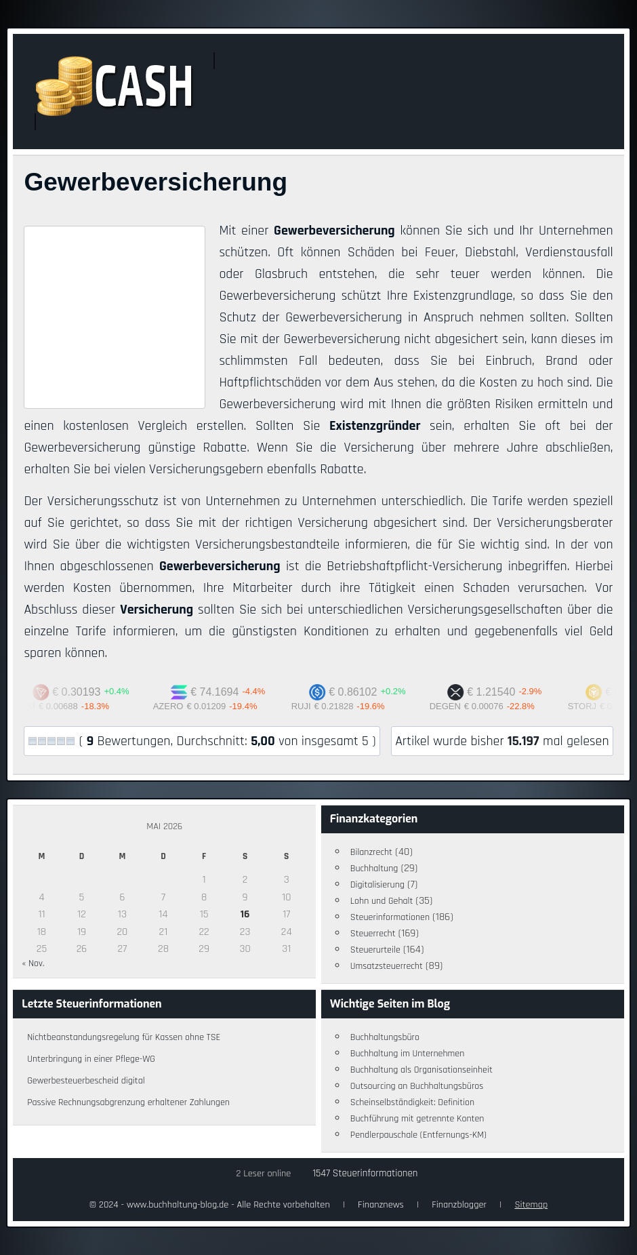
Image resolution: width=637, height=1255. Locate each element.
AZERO (179, 706)
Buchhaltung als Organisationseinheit (421, 1070)
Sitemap (531, 1205)
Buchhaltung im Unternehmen (407, 1054)
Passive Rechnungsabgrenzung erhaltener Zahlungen (128, 1102)
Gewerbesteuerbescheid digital (85, 1081)
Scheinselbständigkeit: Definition (412, 1102)
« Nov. (33, 963)
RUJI (312, 706)
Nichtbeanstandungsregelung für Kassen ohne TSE (123, 1037)
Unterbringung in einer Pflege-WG (91, 1059)
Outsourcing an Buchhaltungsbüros (417, 1086)
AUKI (36, 706)
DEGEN (456, 706)
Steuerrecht (373, 934)
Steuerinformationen (390, 917)
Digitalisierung (377, 885)
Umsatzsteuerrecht (386, 966)
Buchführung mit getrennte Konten (417, 1119)
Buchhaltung (374, 868)
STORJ (593, 706)
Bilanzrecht (371, 852)
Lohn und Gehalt (381, 901)
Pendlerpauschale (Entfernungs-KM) (418, 1135)
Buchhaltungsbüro (384, 1037)
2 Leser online (264, 1174)
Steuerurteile (375, 950)
